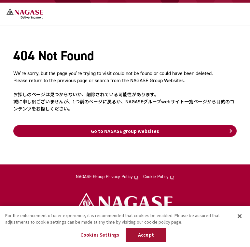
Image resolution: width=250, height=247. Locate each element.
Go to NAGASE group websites (125, 131)
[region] (125, 226)
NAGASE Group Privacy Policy (107, 176)
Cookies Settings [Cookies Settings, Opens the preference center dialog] (99, 235)
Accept (146, 235)
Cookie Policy (158, 176)
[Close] (239, 216)
